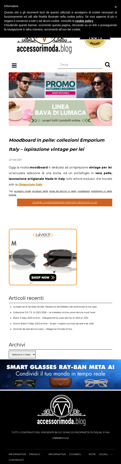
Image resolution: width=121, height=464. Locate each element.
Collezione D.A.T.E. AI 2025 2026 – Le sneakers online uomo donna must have (54, 312)
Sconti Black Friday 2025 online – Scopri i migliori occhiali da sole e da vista (53, 323)
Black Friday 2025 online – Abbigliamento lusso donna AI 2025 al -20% (50, 317)
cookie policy (84, 21)
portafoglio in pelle (101, 191)
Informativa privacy (24, 454)
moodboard (84, 191)
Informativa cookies (65, 454)
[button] (107, 64)
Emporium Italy (30, 184)
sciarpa (12, 194)
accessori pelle (40, 191)
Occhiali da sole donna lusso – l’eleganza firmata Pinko (42, 329)
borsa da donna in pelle (62, 191)
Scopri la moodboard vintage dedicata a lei (64, 202)
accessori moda (22, 191)
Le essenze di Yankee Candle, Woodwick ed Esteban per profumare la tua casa (55, 306)
